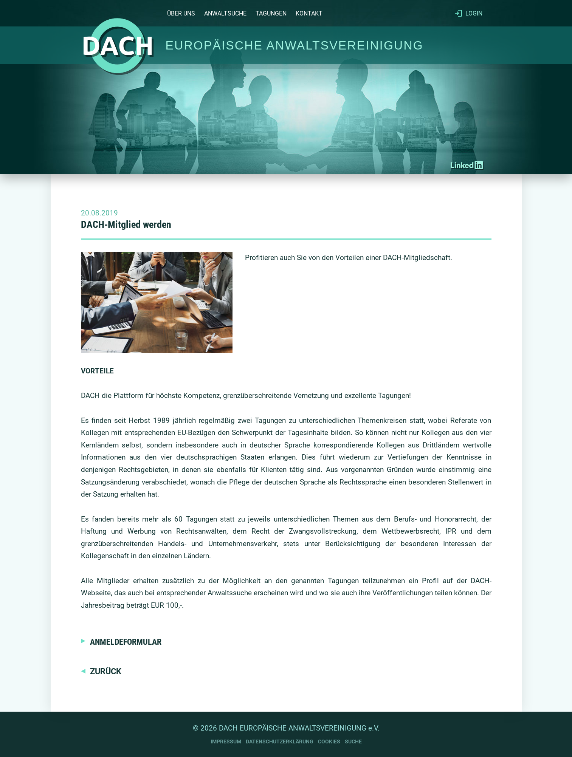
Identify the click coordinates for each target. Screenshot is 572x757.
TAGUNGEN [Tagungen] (271, 13)
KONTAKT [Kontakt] (309, 13)
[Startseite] (117, 45)
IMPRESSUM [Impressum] (226, 741)
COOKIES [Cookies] (329, 741)
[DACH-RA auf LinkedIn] (467, 165)
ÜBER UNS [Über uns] (181, 13)
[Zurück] (101, 671)
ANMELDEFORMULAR (125, 642)
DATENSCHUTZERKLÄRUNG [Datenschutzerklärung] (279, 741)
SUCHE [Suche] (353, 741)
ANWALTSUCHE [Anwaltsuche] (225, 13)
